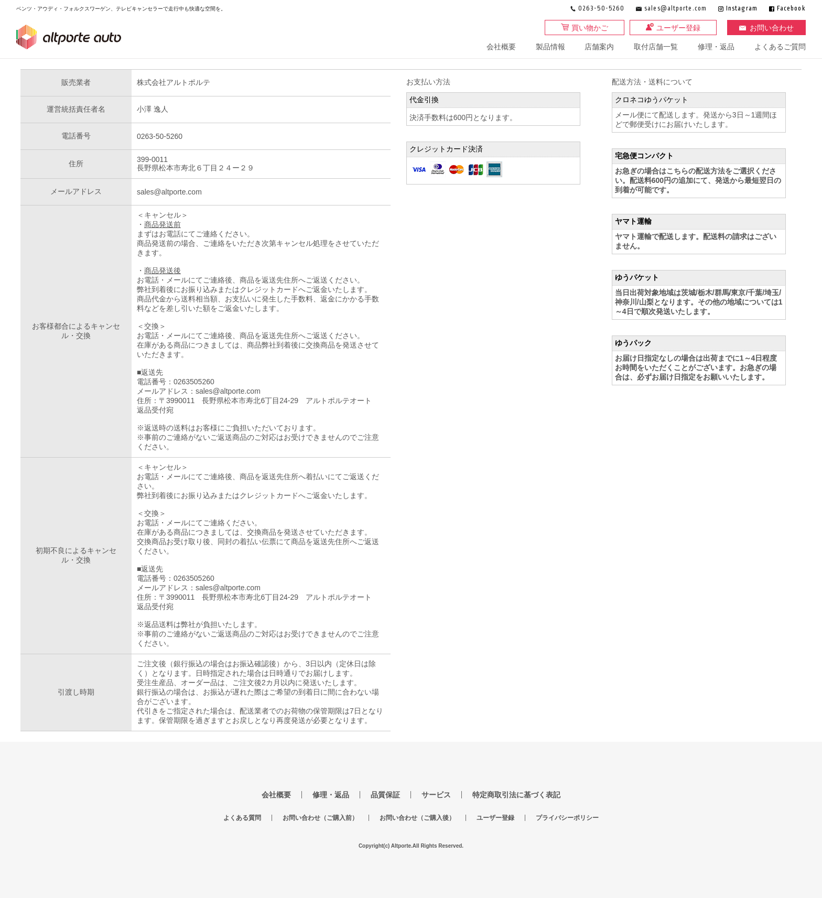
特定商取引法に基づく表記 (516, 794)
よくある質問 (242, 818)
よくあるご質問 (780, 46)
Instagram (742, 8)
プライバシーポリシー (567, 818)
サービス (436, 794)
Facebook (791, 8)
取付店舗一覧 (656, 46)
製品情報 (550, 46)
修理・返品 (716, 46)
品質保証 (385, 794)
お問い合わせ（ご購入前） (320, 818)
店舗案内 (599, 46)
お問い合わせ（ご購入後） (417, 818)
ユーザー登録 (678, 28)
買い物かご (589, 28)
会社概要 (501, 46)
